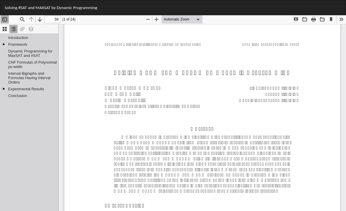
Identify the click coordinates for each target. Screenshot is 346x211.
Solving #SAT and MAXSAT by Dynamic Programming (51, 7)
